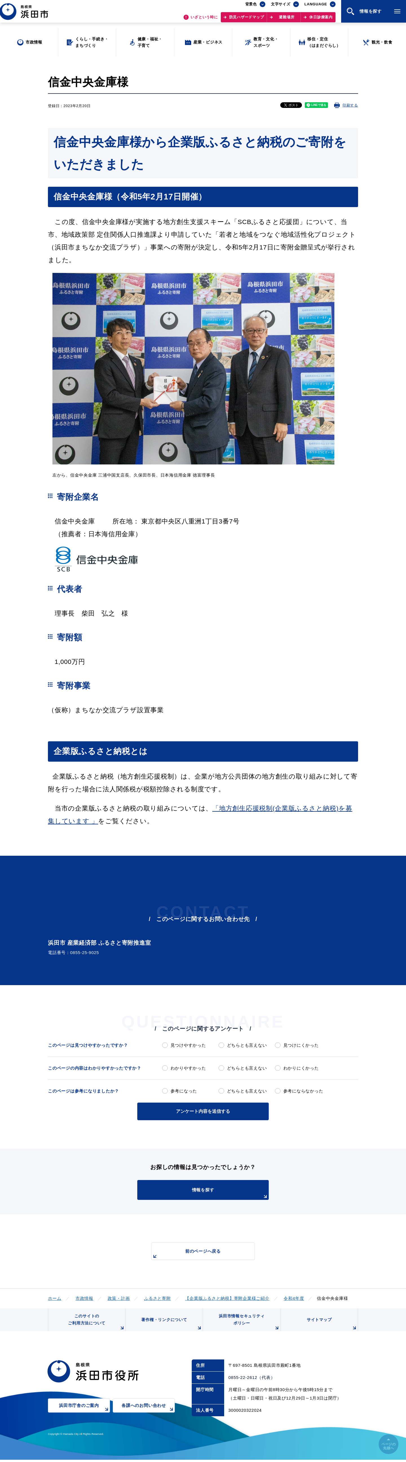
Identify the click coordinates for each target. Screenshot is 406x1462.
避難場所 (286, 20)
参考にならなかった (303, 1091)
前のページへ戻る (196, 1253)
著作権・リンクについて (171, 1325)
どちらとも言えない (247, 1045)
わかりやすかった (188, 1068)
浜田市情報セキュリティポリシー (249, 1323)
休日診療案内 (321, 20)
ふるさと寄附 (157, 1297)
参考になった (184, 1091)
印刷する (350, 105)
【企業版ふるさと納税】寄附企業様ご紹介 (227, 1297)
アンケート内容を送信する (203, 1111)
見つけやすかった (188, 1045)
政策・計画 (119, 1297)
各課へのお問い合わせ (148, 1410)
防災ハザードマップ (246, 20)
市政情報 (84, 1297)
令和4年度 (294, 1297)
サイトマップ (332, 1325)
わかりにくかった (301, 1068)
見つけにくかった (301, 1045)
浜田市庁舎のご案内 (84, 1410)
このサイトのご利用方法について (96, 1323)
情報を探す (217, 1193)
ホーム (54, 1297)
